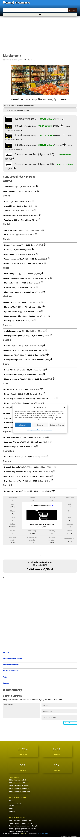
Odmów (40, 425)
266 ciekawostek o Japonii (19, 785)
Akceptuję (22, 425)
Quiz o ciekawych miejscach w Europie (23, 826)
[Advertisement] (39, 33)
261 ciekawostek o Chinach (19, 788)
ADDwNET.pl (43, 833)
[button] (64, 407)
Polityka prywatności (46, 430)
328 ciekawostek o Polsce (18, 780)
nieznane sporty (15, 803)
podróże (12, 811)
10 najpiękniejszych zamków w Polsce (23, 829)
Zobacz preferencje (57, 425)
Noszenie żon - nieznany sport (20, 823)
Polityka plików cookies (33, 430)
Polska (11, 806)
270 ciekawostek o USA (17, 783)
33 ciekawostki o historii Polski (20, 820)
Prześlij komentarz (70, 723)
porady (11, 800)
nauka (11, 809)
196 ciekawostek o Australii (19, 791)
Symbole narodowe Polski (18, 831)
